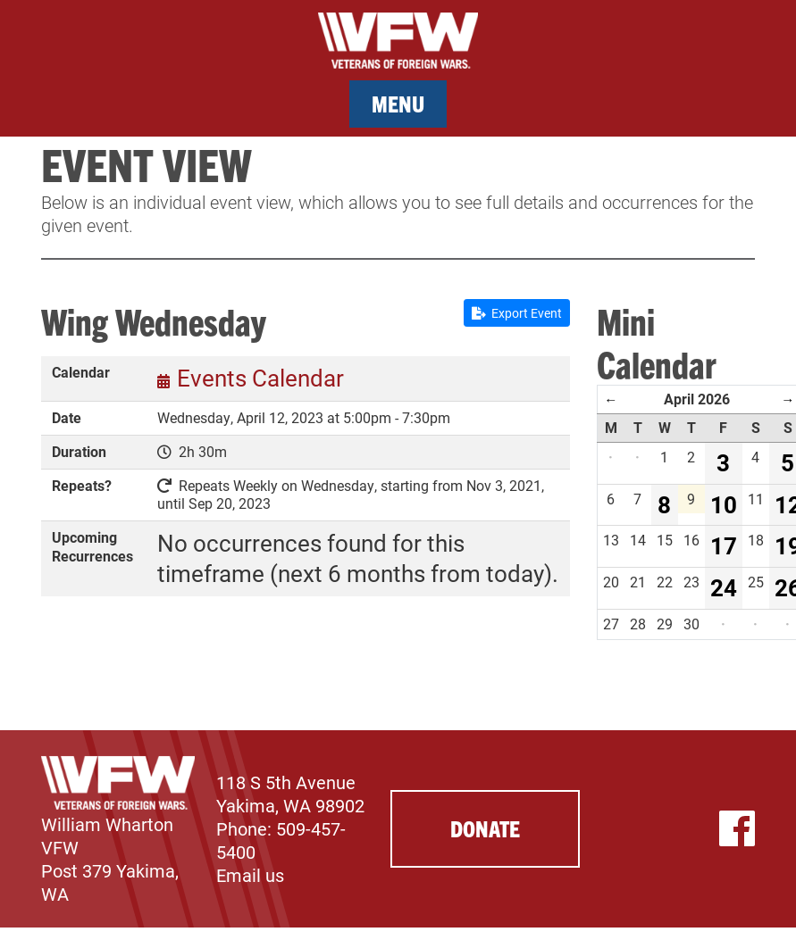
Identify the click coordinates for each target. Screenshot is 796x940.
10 (723, 504)
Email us (250, 874)
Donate (485, 828)
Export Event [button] (517, 312)
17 (723, 545)
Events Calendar (260, 377)
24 (723, 587)
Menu (398, 103)
